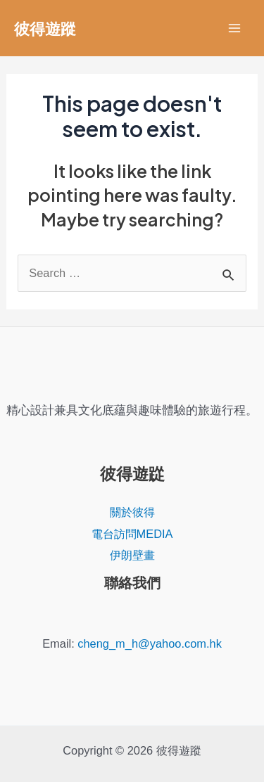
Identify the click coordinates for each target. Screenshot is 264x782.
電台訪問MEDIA (132, 533)
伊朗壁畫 (132, 555)
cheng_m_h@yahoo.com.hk (149, 643)
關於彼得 (132, 512)
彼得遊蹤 (45, 28)
